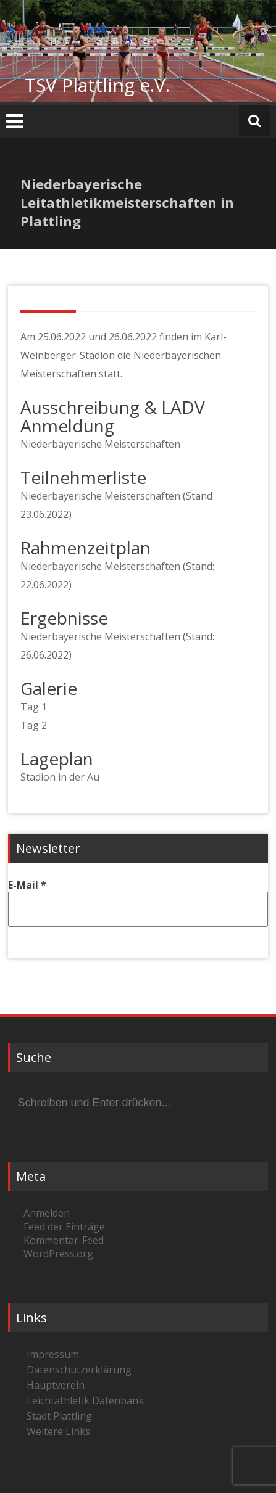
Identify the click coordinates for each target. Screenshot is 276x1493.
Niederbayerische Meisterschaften (100, 444)
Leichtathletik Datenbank (85, 1400)
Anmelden (46, 1213)
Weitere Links (58, 1431)
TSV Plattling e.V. (97, 84)
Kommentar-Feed (63, 1240)
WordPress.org (58, 1254)
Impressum (53, 1354)
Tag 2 (33, 725)
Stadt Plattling (59, 1416)
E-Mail (27, 885)
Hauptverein (56, 1385)
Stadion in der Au (59, 777)
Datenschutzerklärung (79, 1369)
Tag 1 (33, 707)
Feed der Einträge (64, 1226)
